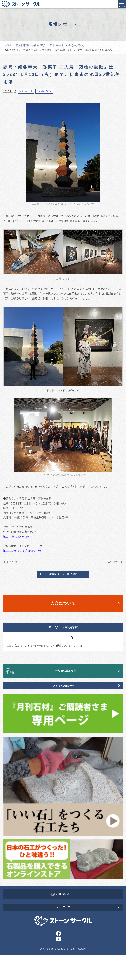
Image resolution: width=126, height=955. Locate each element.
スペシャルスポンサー (63, 686)
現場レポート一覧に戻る (63, 574)
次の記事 (115, 562)
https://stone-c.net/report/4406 (22, 550)
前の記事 (10, 562)
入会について (63, 603)
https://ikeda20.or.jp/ (16, 536)
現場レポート (57, 45)
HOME (8, 45)
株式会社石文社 (76, 45)
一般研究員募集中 (65, 671)
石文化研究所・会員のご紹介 (31, 45)
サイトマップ (63, 907)
